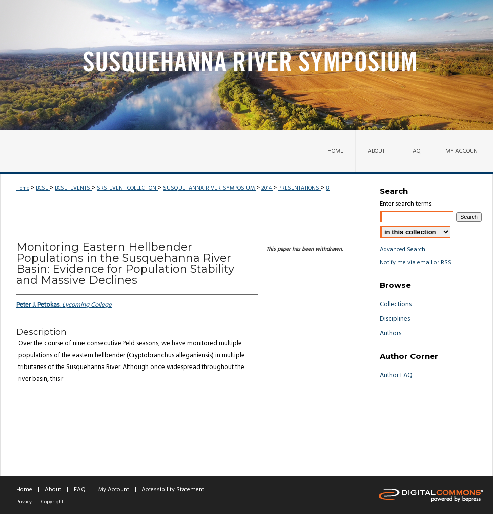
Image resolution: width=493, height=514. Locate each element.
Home (22, 188)
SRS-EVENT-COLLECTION (127, 188)
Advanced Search (402, 250)
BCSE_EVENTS (73, 188)
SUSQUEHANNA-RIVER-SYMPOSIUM (209, 188)
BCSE (43, 188)
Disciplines (395, 319)
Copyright (52, 502)
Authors (390, 333)
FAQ (80, 490)
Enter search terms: (406, 204)
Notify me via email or (415, 263)
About (53, 490)
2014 (267, 188)
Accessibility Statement (173, 490)
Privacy (24, 502)
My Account (113, 490)
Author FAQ (396, 375)
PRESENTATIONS (299, 188)
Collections (396, 304)
